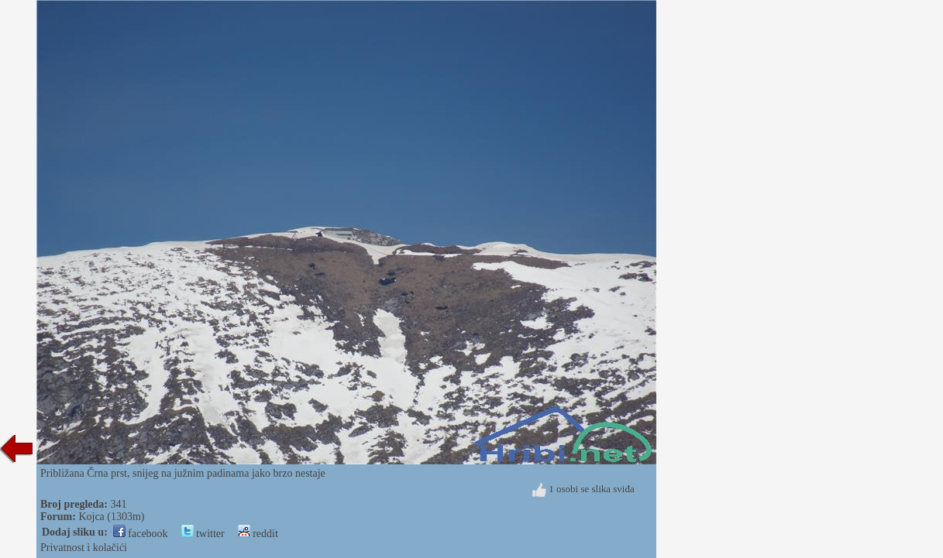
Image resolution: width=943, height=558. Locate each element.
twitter (203, 533)
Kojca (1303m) (111, 516)
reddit (258, 533)
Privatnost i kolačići (83, 547)
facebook (140, 533)
